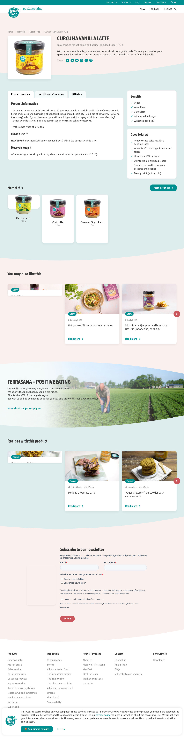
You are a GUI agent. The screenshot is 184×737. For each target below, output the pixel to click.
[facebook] (67, 60)
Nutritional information (51, 94)
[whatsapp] (91, 60)
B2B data (77, 94)
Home (10, 32)
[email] (77, 60)
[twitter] (72, 60)
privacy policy (103, 715)
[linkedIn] (86, 60)
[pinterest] (81, 60)
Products (21, 32)
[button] (163, 188)
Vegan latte (35, 32)
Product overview (20, 94)
